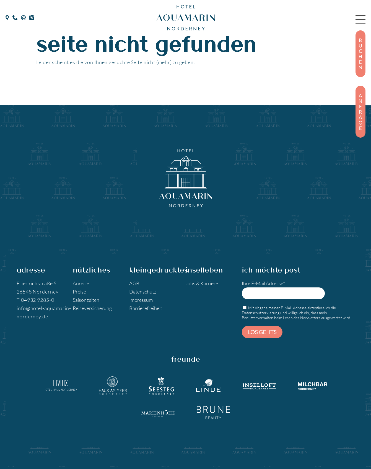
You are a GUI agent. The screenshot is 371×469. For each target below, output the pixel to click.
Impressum (141, 300)
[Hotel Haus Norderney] (60, 385)
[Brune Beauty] (213, 412)
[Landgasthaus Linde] (208, 385)
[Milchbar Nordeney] (312, 385)
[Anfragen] (360, 112)
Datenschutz (142, 292)
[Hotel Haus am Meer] (113, 386)
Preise (79, 292)
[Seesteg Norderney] (161, 385)
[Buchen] (360, 53)
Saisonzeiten (86, 300)
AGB (134, 283)
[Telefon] (15, 16)
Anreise (81, 283)
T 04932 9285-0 (35, 300)
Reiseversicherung (92, 308)
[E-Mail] (23, 16)
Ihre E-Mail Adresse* (283, 289)
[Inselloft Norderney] (259, 385)
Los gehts (262, 332)
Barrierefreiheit (145, 308)
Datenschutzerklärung (260, 312)
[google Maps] (7, 16)
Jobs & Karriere (201, 283)
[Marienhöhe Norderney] (158, 412)
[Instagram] (31, 16)
